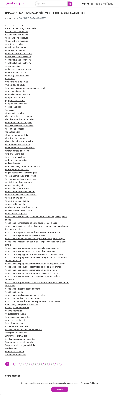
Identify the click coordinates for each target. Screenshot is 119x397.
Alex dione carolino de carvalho (19, 125)
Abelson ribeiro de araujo (16, 38)
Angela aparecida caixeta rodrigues (21, 172)
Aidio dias (9, 110)
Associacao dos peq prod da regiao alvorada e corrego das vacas (34, 254)
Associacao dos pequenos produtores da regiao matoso (31, 270)
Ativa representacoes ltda (17, 307)
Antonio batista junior (15, 185)
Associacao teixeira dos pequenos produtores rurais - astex (32, 301)
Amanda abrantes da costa (17, 144)
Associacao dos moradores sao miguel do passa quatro (30, 251)
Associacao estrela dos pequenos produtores (26, 295)
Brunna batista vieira (14, 351)
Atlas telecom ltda (13, 311)
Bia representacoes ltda (16, 332)
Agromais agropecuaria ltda (17, 94)
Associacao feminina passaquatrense (22, 298)
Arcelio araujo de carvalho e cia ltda (21, 207)
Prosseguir (59, 389)
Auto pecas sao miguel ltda (17, 317)
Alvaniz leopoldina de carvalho (19, 141)
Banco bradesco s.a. (14, 323)
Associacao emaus (14, 292)
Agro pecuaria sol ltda (15, 91)
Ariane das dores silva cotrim (18, 210)
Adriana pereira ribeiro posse (18, 69)
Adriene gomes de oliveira (17, 75)
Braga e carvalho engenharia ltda (20, 345)
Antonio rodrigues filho (15, 204)
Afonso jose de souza (15, 85)
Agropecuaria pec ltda (15, 97)
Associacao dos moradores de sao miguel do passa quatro (32, 248)
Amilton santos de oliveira (17, 151)
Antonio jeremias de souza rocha (20, 191)
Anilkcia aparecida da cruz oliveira (20, 176)
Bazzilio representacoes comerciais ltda (23, 329)
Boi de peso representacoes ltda (20, 339)
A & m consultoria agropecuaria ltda (21, 28)
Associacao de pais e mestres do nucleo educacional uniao (32, 232)
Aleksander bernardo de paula (18, 122)
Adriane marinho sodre (15, 72)
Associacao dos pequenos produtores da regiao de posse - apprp (35, 263)
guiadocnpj (16, 3)
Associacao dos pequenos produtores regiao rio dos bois (31, 273)
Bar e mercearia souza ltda (17, 326)
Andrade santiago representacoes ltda (22, 166)
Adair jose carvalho (14, 44)
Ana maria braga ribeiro (15, 157)
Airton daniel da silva (14, 113)
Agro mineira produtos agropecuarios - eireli (25, 88)
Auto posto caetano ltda (16, 320)
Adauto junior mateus (15, 50)
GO (14, 18)
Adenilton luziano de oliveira (18, 56)
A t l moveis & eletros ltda (16, 31)
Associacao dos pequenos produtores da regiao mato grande (33, 267)
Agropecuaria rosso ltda (16, 103)
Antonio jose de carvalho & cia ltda (20, 194)
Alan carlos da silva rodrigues (18, 116)
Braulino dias (11, 348)
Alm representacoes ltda (16, 135)
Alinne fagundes (12, 132)
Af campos (10, 78)
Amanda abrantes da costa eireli (20, 147)
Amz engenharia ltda (14, 154)
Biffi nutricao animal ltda (16, 336)
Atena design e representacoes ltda (21, 304)
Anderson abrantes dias (16, 160)
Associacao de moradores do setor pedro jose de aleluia (31, 223)
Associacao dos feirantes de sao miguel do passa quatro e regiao (35, 238)
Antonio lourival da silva (15, 198)
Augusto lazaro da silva (15, 314)
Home (8, 18)
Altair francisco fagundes (16, 138)
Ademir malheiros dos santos (18, 53)
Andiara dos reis (12, 163)
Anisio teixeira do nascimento (18, 182)
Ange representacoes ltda (17, 169)
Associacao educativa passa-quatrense (23, 289)
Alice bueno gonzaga (14, 129)
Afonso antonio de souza (16, 82)
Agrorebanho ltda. (13, 107)
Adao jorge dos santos (15, 47)
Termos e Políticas (89, 383)
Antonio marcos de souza (17, 201)
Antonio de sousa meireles (17, 188)
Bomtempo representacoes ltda (20, 342)
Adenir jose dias (12, 66)
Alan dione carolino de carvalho (19, 119)
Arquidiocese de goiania (16, 213)
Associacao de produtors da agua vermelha (25, 235)
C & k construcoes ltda (15, 354)
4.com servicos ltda (14, 25)
